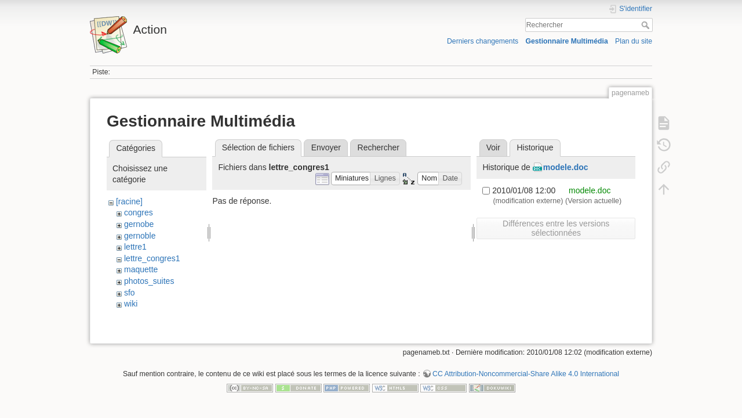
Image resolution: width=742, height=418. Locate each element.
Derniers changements (482, 41)
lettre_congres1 (152, 258)
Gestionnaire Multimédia (566, 41)
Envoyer (326, 147)
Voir (493, 147)
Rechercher (646, 25)
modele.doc (565, 167)
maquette (141, 269)
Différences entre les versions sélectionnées (556, 228)
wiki (130, 303)
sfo (129, 292)
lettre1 (135, 246)
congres (138, 212)
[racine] (129, 201)
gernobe (139, 224)
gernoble (140, 235)
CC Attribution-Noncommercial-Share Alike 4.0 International (525, 380)
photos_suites (149, 281)
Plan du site (633, 41)
